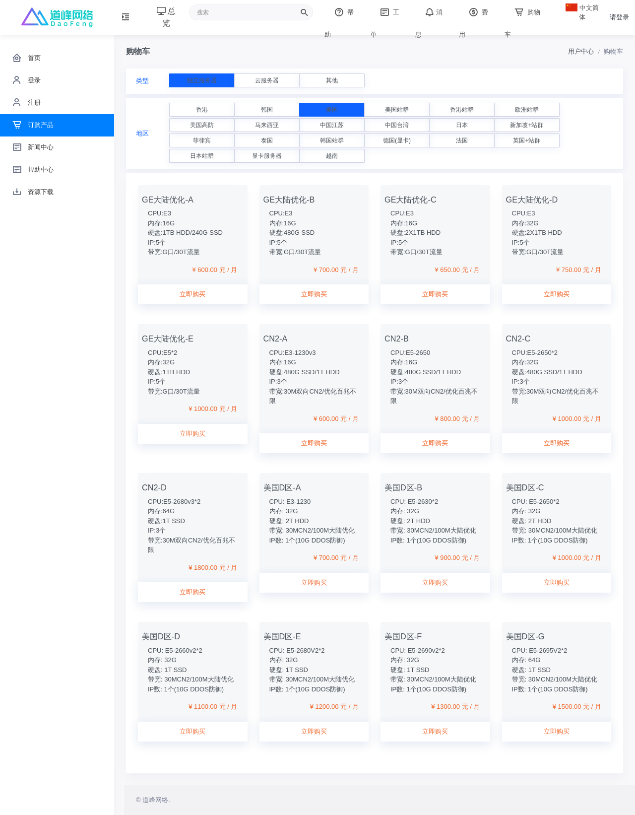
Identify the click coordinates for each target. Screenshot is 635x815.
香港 (202, 109)
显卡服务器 (267, 155)
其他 (332, 80)
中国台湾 (397, 125)
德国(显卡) (397, 140)
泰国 (267, 140)
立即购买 (192, 294)
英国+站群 (526, 140)
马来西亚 (267, 125)
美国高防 (202, 125)
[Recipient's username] (251, 12)
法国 (462, 140)
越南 (332, 155)
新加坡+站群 (526, 125)
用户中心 (581, 51)
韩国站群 (332, 140)
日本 (462, 125)
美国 (332, 109)
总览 (166, 17)
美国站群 (397, 109)
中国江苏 (332, 125)
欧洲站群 (527, 109)
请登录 (619, 17)
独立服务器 (202, 80)
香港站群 (462, 109)
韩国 (267, 109)
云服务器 (267, 80)
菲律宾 (202, 140)
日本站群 (202, 155)
